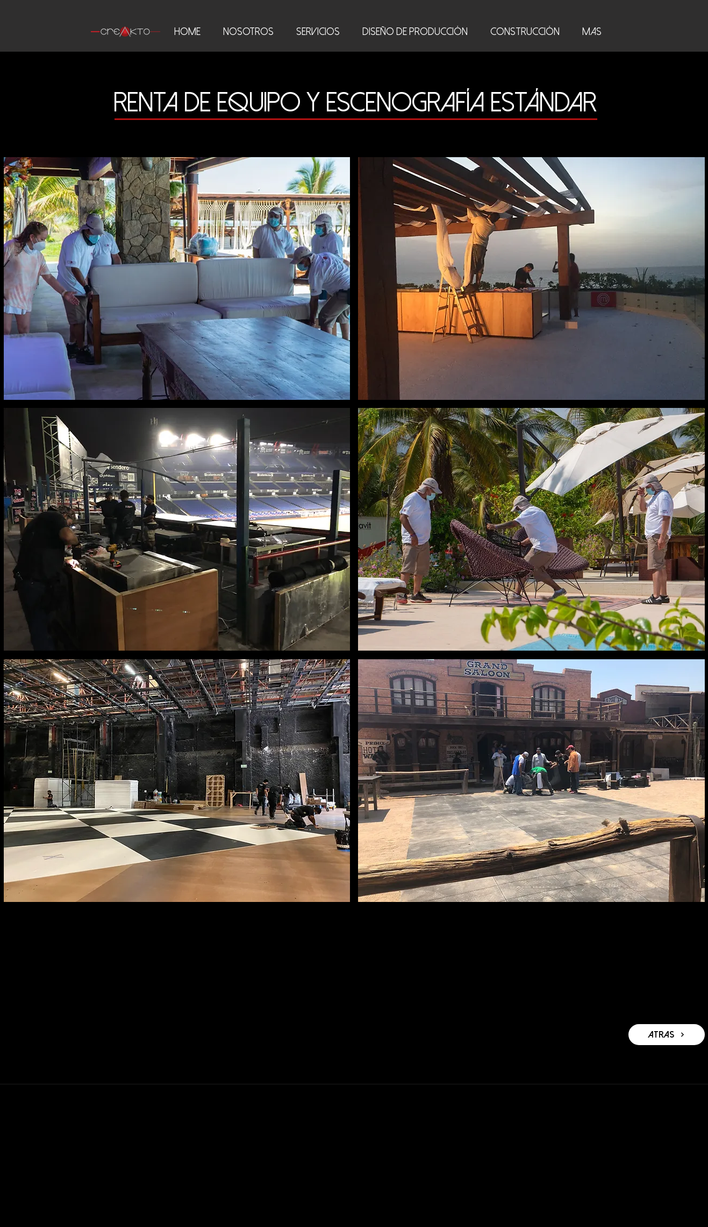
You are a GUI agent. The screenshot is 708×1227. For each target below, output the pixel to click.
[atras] (666, 1034)
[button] (177, 278)
